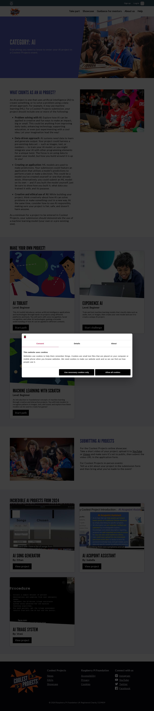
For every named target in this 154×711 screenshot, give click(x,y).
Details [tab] (77, 343)
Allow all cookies (112, 372)
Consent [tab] (40, 343)
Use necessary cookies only (76, 372)
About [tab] (114, 343)
